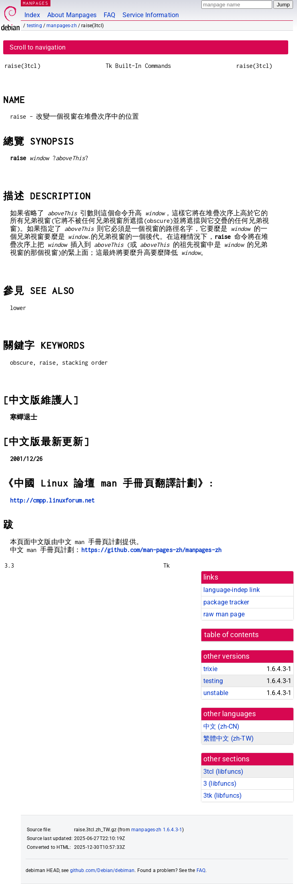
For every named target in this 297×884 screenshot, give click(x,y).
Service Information (150, 15)
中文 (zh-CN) (221, 726)
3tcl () (223, 771)
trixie (210, 669)
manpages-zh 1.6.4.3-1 (156, 829)
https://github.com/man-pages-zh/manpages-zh (151, 549)
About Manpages (71, 15)
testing (34, 25)
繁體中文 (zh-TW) (228, 738)
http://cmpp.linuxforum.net (52, 500)
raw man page (224, 614)
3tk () (222, 795)
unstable (215, 693)
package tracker (226, 602)
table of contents (231, 635)
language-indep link (231, 590)
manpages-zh (61, 25)
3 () (220, 783)
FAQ (109, 15)
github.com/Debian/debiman (102, 870)
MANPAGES (35, 3)
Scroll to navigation (38, 47)
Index (32, 15)
